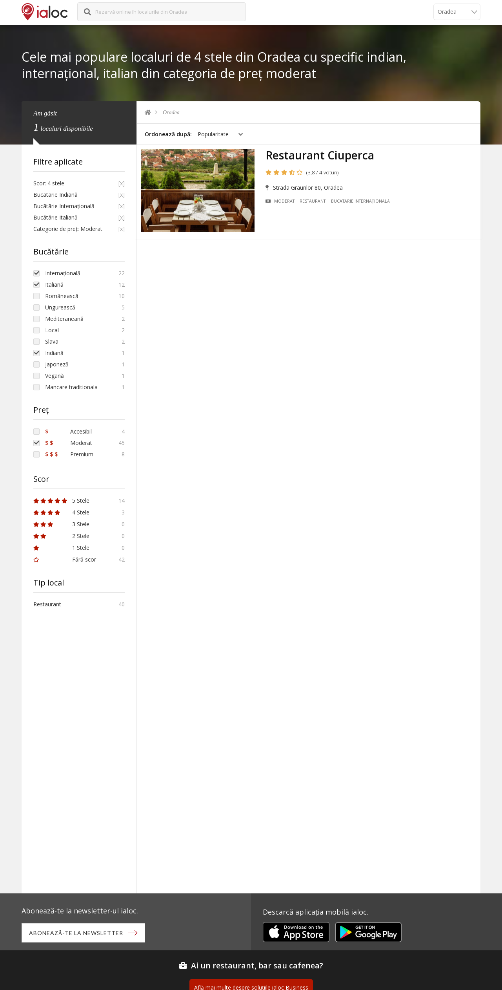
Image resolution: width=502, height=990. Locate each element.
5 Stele (61, 500)
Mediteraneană (64, 318)
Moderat (281, 202)
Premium (69, 454)
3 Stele (61, 524)
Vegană (54, 375)
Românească (61, 296)
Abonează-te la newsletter (77, 933)
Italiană (54, 284)
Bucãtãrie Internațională (362, 202)
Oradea (171, 112)
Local (52, 330)
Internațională (62, 273)
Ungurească (60, 307)
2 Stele (61, 536)
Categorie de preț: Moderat (67, 228)
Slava (51, 341)
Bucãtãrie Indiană (55, 194)
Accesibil (68, 431)
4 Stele (61, 512)
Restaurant (314, 202)
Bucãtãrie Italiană (55, 217)
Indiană (54, 353)
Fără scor (64, 559)
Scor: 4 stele (48, 183)
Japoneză (57, 364)
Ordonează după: (168, 134)
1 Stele (61, 547)
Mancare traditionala (71, 387)
